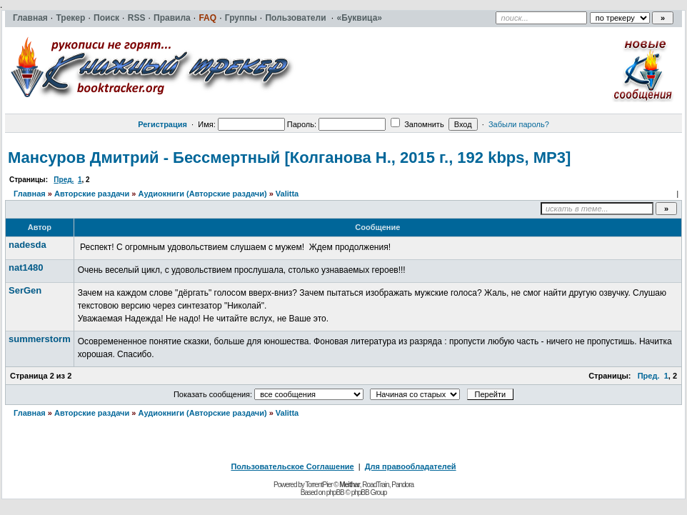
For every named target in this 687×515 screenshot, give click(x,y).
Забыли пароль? (518, 124)
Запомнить (417, 124)
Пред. (64, 180)
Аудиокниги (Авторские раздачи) (202, 193)
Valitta (287, 193)
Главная (30, 193)
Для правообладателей (410, 466)
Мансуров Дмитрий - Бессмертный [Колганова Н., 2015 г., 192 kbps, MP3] (289, 157)
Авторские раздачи (91, 193)
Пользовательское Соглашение (292, 466)
